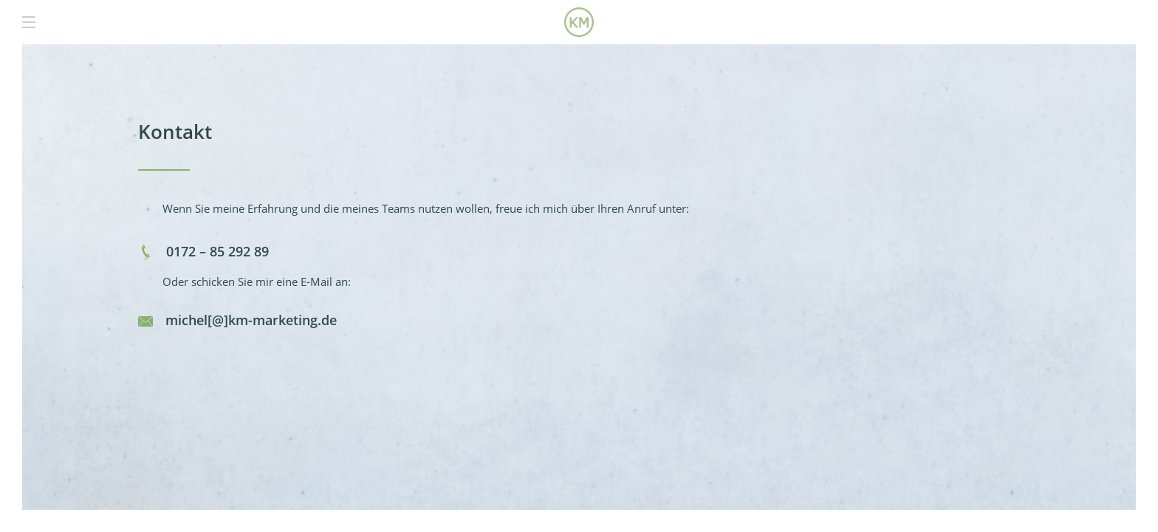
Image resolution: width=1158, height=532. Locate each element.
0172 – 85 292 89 (215, 251)
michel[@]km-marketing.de (251, 320)
